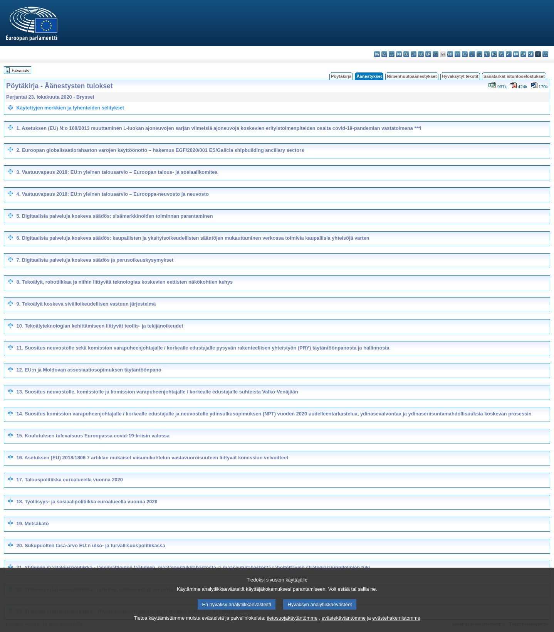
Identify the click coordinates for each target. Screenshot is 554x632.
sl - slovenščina (531, 54)
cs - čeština (392, 54)
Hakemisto (20, 70)
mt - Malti (487, 54)
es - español (384, 54)
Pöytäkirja (341, 76)
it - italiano (457, 54)
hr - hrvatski (450, 54)
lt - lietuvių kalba (472, 54)
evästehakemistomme (396, 626)
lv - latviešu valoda (465, 54)
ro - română (516, 54)
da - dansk (399, 54)
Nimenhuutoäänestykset (411, 76)
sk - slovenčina (523, 54)
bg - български (377, 54)
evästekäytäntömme (344, 626)
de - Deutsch (406, 54)
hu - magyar (479, 54)
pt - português (509, 54)
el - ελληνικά (421, 54)
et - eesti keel (413, 54)
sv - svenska (545, 54)
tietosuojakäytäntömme (292, 626)
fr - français (435, 54)
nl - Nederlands (494, 54)
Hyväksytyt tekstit (460, 76)
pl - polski (501, 54)
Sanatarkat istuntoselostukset (514, 76)
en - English (428, 54)
